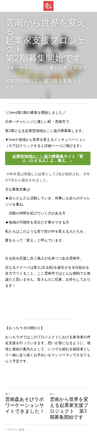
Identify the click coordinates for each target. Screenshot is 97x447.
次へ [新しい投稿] (53, 387)
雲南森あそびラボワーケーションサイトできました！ (24, 398)
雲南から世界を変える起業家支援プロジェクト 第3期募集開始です (70, 401)
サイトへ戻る (15, 423)
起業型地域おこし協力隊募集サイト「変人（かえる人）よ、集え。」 (48, 152)
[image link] (48, 5)
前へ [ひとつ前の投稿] (8, 387)
